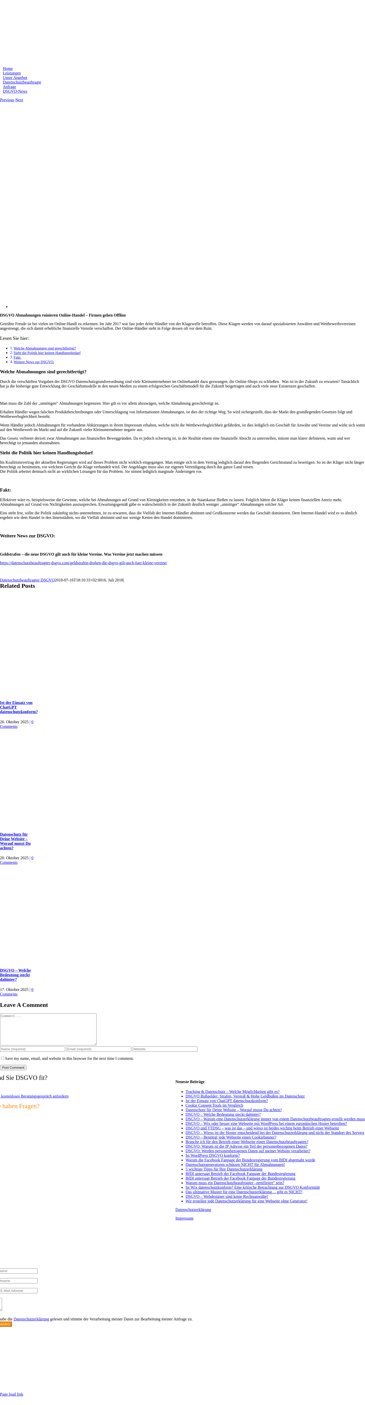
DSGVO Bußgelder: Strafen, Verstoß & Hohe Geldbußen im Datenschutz (245, 1102)
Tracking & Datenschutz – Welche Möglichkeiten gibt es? (233, 1098)
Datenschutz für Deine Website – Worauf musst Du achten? (15, 841)
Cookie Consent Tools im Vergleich (214, 1111)
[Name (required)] (32, 1055)
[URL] (164, 1055)
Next (19, 100)
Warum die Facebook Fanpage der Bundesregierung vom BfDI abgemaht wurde (250, 1166)
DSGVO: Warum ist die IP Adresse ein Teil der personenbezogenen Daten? (246, 1152)
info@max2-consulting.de (27, 1377)
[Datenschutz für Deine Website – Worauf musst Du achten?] (63, 824)
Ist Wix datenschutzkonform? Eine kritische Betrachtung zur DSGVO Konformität (253, 1193)
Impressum (184, 1224)
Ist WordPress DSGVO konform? (213, 1161)
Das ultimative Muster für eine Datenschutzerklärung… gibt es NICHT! (244, 1198)
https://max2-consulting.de (102, 1385)
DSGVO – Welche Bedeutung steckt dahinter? (15, 975)
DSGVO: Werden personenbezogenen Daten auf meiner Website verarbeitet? (248, 1157)
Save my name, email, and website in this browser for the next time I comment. (69, 1064)
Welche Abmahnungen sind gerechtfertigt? (45, 348)
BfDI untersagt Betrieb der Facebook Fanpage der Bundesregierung (240, 1180)
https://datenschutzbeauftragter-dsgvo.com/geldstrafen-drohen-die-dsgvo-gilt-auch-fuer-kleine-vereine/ (83, 563)
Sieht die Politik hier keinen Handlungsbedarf (47, 353)
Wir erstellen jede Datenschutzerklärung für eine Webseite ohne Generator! (246, 1207)
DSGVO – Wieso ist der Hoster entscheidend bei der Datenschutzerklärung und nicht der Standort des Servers (275, 1139)
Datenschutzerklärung (193, 1216)
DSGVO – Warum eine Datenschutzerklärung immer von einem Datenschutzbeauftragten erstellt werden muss (275, 1125)
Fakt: (17, 357)
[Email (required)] (98, 1055)
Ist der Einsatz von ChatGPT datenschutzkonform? (227, 1107)
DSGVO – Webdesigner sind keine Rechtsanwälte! (227, 1202)
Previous (7, 100)
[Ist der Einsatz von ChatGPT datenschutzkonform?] (63, 693)
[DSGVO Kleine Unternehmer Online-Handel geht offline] (162, 306)
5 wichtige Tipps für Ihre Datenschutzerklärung (224, 1175)
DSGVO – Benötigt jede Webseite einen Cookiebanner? (231, 1143)
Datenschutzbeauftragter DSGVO (27, 580)
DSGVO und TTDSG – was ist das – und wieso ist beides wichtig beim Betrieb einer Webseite (262, 1134)
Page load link (11, 1402)
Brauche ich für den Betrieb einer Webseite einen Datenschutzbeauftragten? (247, 1148)
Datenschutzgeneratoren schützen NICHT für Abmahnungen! (235, 1170)
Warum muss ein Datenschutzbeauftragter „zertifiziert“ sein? (235, 1189)
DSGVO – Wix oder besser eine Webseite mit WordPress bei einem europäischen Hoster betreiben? (266, 1129)
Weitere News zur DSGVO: (34, 362)
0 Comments (16, 724)
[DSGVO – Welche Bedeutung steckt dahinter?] (63, 960)
